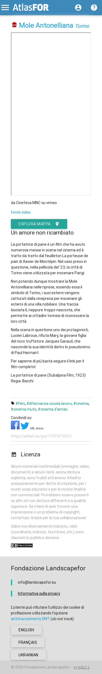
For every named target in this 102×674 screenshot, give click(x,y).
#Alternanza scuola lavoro (49, 403)
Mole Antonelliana (46, 25)
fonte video (21, 212)
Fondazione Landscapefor (47, 667)
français (27, 642)
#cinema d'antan (52, 409)
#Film (20, 403)
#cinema (81, 403)
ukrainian (28, 655)
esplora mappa (39, 224)
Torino (82, 26)
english (26, 629)
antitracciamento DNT (30, 618)
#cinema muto (23, 409)
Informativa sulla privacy (39, 593)
